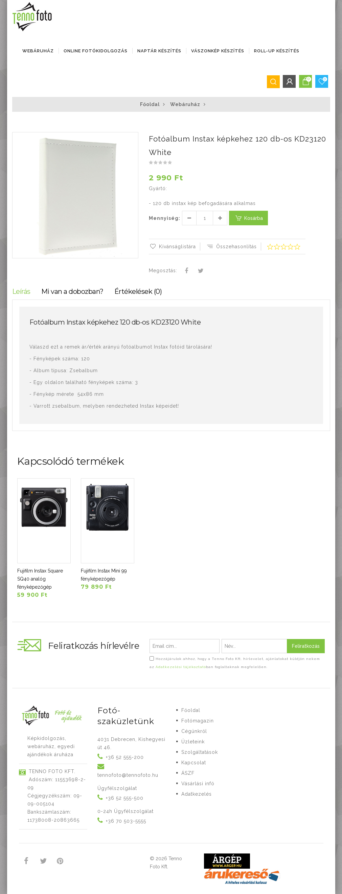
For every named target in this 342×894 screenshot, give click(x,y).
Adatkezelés (196, 794)
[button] (132, 138)
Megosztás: (163, 270)
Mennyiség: (164, 218)
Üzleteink (193, 741)
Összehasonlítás (231, 246)
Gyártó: (158, 188)
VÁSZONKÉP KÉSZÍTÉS (217, 50)
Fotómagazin (197, 720)
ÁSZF (188, 773)
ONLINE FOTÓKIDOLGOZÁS (96, 50)
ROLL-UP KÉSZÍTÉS (276, 50)
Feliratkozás (306, 646)
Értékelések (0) (138, 291)
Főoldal (150, 104)
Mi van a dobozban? (72, 291)
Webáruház (38, 50)
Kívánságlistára (172, 246)
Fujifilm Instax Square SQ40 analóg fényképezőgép (40, 579)
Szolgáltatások (199, 752)
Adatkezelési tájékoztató (181, 667)
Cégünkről (194, 731)
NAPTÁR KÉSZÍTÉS (159, 50)
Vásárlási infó (197, 783)
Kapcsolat (193, 762)
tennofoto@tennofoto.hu (127, 775)
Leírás (21, 291)
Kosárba (248, 218)
